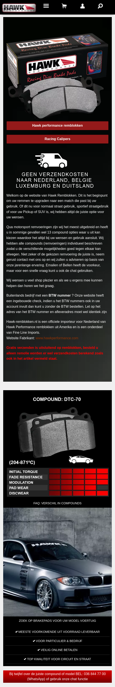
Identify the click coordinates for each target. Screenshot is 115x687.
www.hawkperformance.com (57, 338)
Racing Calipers (57, 139)
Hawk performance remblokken (57, 125)
